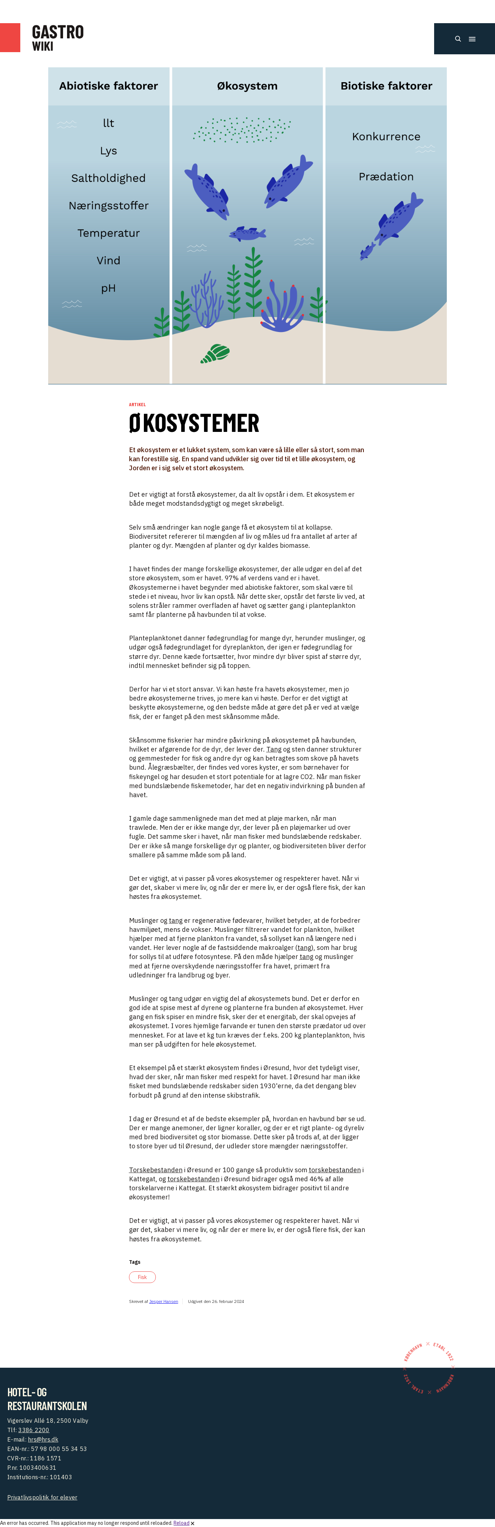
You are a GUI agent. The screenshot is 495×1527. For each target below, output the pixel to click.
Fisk (142, 1277)
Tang (274, 749)
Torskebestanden (156, 1170)
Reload (182, 1523)
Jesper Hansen (163, 1301)
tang (176, 920)
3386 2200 (33, 1430)
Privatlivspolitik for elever (42, 1497)
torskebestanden (335, 1170)
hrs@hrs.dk (43, 1439)
